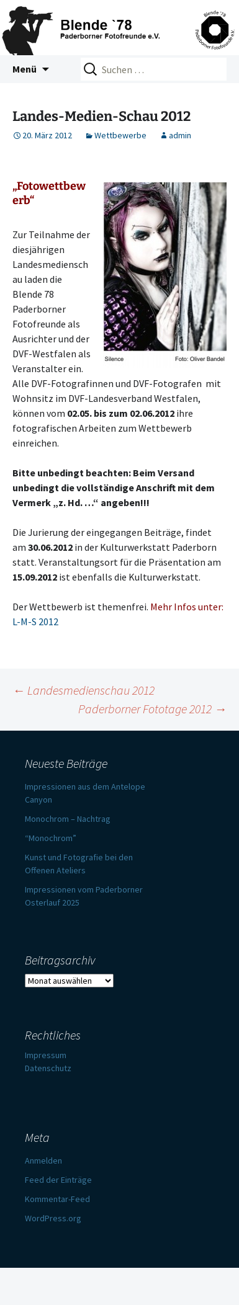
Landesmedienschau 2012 (83, 690)
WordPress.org (53, 1218)
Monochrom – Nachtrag (67, 818)
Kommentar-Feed (57, 1199)
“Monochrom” (50, 838)
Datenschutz (48, 1068)
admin (180, 135)
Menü (24, 69)
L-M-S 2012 (35, 621)
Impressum (45, 1055)
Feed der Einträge (58, 1179)
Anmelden (43, 1160)
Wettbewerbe (120, 135)
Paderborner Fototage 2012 (152, 708)
